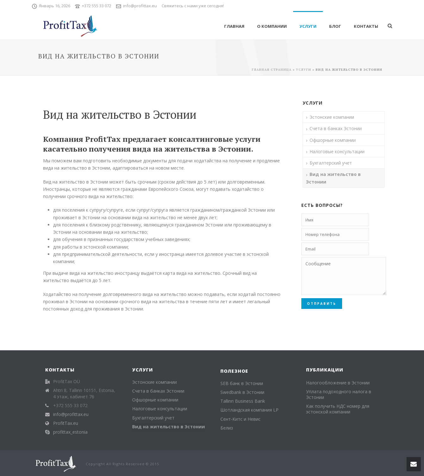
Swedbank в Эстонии (242, 392)
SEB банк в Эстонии (241, 383)
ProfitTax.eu (65, 423)
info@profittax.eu (140, 6)
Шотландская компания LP (249, 410)
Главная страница (272, 70)
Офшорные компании (333, 140)
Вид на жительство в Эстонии (333, 177)
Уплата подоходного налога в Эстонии (338, 394)
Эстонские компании (332, 117)
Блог (335, 26)
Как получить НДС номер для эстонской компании (337, 409)
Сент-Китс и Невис (240, 419)
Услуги (307, 26)
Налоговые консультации (337, 151)
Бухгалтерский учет (331, 163)
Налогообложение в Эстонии (338, 383)
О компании (272, 26)
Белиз (226, 428)
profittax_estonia (70, 432)
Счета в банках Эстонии (336, 128)
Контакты (366, 26)
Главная (234, 26)
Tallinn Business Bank (242, 401)
